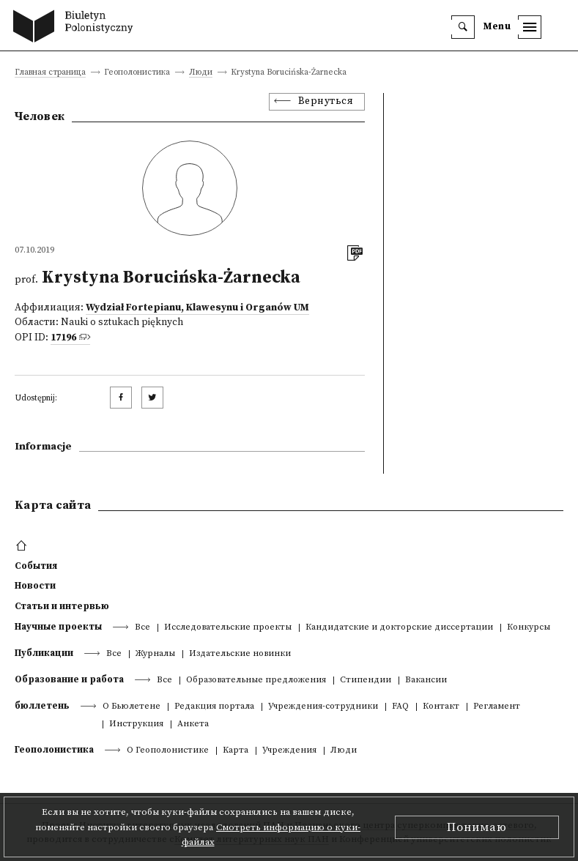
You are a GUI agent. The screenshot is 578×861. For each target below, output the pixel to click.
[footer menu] (23, 546)
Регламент (496, 707)
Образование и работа (69, 679)
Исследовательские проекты (228, 628)
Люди (200, 73)
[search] (463, 27)
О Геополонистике (168, 751)
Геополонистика (54, 750)
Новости (35, 586)
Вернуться (326, 101)
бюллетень (42, 706)
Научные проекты (58, 627)
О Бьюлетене (131, 707)
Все (142, 628)
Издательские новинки (240, 654)
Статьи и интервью (62, 606)
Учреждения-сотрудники (323, 707)
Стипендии (365, 680)
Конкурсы (528, 628)
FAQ (400, 707)
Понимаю (477, 827)
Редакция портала (214, 707)
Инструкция (136, 724)
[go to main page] (76, 27)
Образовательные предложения (256, 680)
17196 (63, 338)
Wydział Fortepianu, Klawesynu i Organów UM (197, 308)
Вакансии (426, 680)
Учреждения (289, 751)
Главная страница (50, 73)
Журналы (155, 654)
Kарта (235, 751)
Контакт (441, 707)
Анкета (193, 724)
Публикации (44, 653)
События (36, 566)
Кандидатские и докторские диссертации (399, 628)
